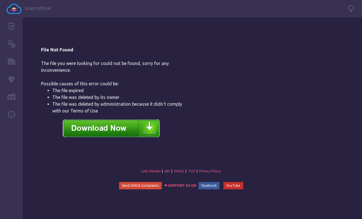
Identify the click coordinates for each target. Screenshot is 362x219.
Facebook (209, 185)
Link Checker (151, 171)
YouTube (233, 185)
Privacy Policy (210, 171)
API (167, 171)
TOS (191, 171)
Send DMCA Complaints (140, 185)
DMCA (179, 171)
